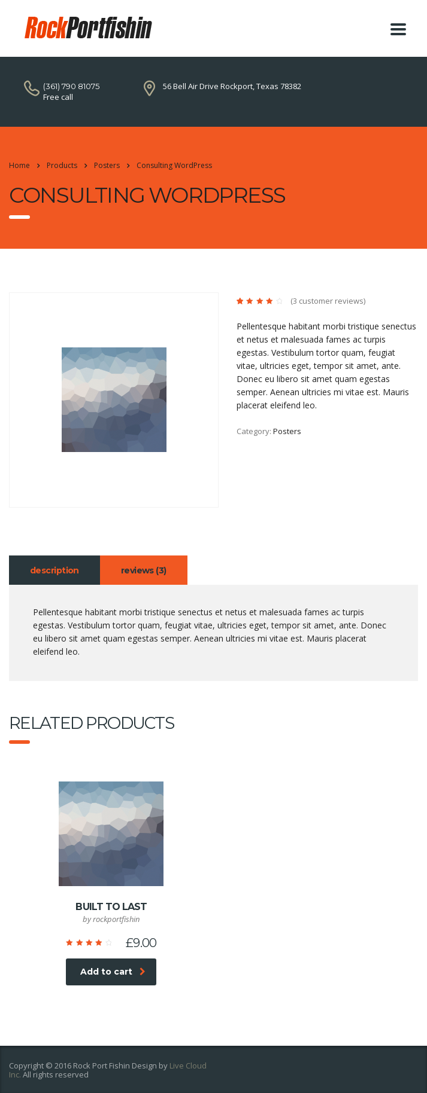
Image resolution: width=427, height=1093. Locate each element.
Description (54, 570)
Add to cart (113, 971)
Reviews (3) (143, 570)
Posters (287, 431)
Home (19, 165)
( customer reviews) (327, 301)
